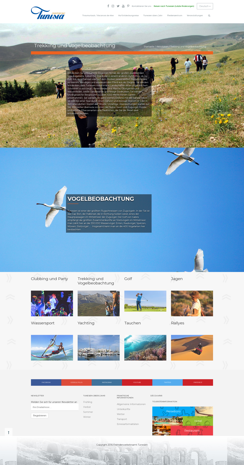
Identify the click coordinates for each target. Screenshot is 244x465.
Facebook (46, 382)
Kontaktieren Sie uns (141, 6)
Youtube (137, 382)
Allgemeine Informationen (131, 404)
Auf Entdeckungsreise (128, 15)
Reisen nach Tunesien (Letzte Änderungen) (174, 6)
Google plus (76, 382)
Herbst (87, 407)
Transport (122, 419)
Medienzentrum (174, 15)
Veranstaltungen (195, 15)
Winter (87, 417)
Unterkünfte (123, 409)
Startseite (149, 46)
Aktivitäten (162, 46)
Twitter (167, 382)
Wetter (121, 414)
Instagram (107, 382)
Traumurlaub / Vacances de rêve (98, 15)
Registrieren (39, 415)
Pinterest (198, 382)
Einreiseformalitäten (128, 424)
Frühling (87, 402)
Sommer (88, 412)
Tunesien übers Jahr (152, 15)
